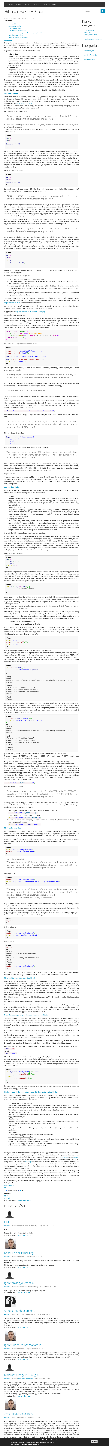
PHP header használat (12, 828)
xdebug (28, 1161)
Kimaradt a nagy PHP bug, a (21, 1375)
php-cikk (7, 1198)
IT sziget (9, 4)
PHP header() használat (17, 30)
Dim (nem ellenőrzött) (25, 1379)
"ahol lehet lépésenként (19, 1311)
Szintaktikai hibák (14, 26)
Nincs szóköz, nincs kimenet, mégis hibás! (28, 33)
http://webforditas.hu (24, 103)
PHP (6, 1187)
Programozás (9, 1185)
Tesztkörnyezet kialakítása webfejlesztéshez (90, 32)
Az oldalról (36, 4)
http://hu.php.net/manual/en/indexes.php (30, 312)
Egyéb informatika (90, 55)
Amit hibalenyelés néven (19, 1414)
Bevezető (12, 24)
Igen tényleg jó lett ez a (19, 1283)
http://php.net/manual (12, 303)
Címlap (18, 4)
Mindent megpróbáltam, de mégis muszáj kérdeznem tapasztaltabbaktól (31, 1092)
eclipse (76, 1157)
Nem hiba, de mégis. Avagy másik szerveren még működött (26, 1015)
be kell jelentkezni (24, 1200)
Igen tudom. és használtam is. (23, 1345)
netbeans (64, 1157)
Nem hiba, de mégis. (15, 35)
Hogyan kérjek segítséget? (18, 37)
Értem (94, 1442)
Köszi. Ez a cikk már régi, (19, 1253)
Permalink (7, 1226)
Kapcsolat (27, 4)
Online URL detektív (49, 4)
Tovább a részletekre (30, 1444)
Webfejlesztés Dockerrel (93, 39)
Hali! (6, 1222)
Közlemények (89, 51)
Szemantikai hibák (14, 28)
